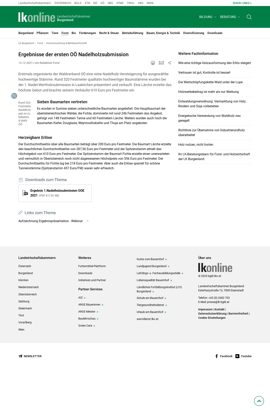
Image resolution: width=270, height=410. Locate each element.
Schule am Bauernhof (150, 335)
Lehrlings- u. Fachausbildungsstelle (158, 310)
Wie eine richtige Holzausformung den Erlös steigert (214, 63)
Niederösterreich (28, 324)
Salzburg (23, 338)
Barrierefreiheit (238, 350)
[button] (208, 17)
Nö (95, 3)
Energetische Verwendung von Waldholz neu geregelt (209, 118)
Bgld (78, 3)
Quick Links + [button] (242, 3)
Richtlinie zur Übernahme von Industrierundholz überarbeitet (211, 132)
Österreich (63, 3)
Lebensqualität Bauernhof (153, 317)
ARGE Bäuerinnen (89, 341)
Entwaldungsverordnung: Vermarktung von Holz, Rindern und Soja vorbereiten (212, 103)
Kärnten (23, 317)
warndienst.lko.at (147, 356)
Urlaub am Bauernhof (150, 349)
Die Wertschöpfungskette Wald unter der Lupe (210, 82)
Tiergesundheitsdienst (150, 342)
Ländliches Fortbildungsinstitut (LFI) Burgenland (159, 326)
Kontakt (219, 346)
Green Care (85, 362)
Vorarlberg (25, 359)
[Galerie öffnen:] (55, 127)
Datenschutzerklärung (212, 350)
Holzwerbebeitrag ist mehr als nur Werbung (208, 92)
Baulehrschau (87, 355)
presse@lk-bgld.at (218, 339)
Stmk (120, 3)
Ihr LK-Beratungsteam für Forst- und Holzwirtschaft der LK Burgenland (214, 156)
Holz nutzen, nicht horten (195, 144)
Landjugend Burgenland (151, 303)
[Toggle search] (249, 17)
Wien (150, 3)
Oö (103, 3)
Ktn (87, 3)
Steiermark (25, 345)
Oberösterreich (27, 331)
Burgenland (25, 310)
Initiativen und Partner (92, 317)
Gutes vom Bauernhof (150, 296)
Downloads (85, 310)
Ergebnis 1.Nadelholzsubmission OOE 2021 (57, 230)
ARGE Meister (86, 348)
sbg (110, 3)
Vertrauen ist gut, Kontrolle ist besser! (204, 72)
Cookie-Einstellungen (212, 355)
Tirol (131, 3)
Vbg (140, 3)
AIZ (80, 334)
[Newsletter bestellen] (30, 393)
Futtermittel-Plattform (92, 303)
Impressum (205, 346)
